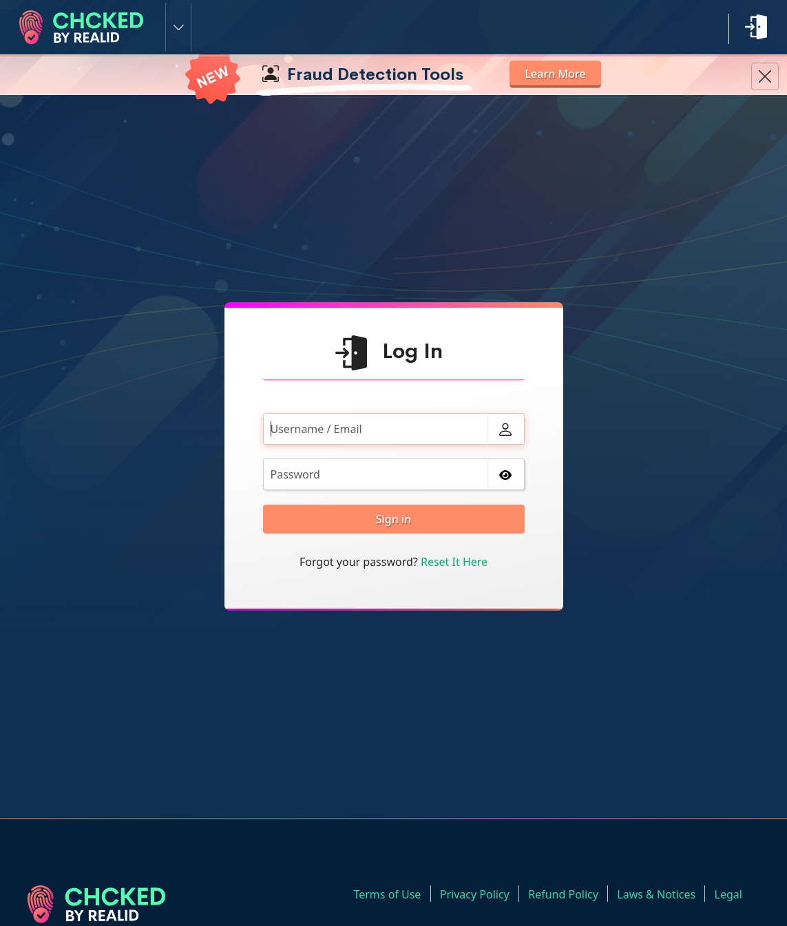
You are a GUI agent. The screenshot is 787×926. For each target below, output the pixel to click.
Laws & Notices (659, 893)
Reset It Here (454, 561)
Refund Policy (567, 893)
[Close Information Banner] (765, 76)
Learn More (557, 73)
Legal (729, 893)
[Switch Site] (178, 27)
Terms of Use (394, 893)
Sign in (394, 519)
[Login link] (756, 27)
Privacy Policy (480, 893)
